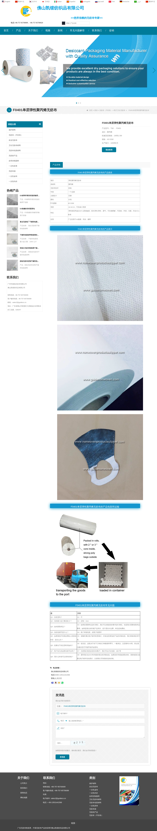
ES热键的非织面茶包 (27, 209)
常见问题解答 (77, 30)
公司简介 (23, 783)
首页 (6, 30)
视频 (47, 30)
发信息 (62, 757)
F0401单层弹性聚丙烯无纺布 (74, 706)
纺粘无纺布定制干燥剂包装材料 (30, 261)
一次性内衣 (13, 181)
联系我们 (97, 30)
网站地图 (23, 798)
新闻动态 (23, 793)
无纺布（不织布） (105, 110)
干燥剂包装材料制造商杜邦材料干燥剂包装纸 (30, 235)
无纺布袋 (12, 171)
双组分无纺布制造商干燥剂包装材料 (30, 248)
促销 (111, 30)
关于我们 (33, 30)
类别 (96, 110)
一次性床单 (13, 166)
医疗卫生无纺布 (119, 110)
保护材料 (12, 130)
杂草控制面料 (14, 161)
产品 (18, 30)
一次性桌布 (13, 176)
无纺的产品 (13, 156)
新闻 (60, 30)
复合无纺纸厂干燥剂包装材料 (30, 222)
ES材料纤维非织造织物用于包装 (30, 195)
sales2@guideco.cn (58, 798)
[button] (76, 103)
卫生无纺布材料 (15, 145)
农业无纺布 (13, 140)
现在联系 (109, 150)
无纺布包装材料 (15, 150)
